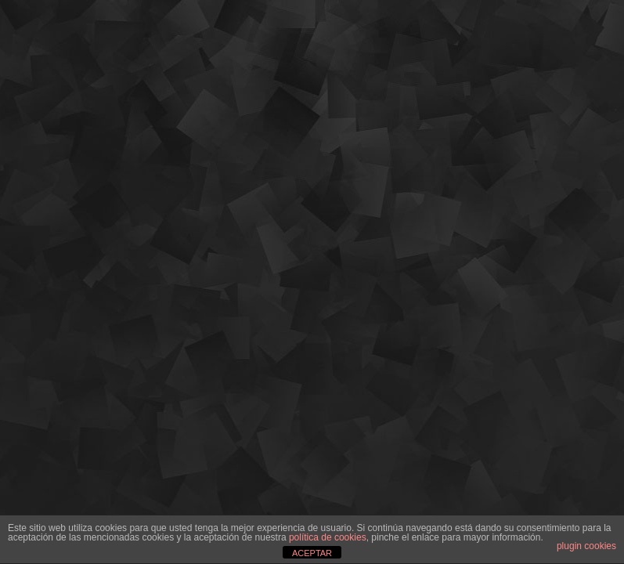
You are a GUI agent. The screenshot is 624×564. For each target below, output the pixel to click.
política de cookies (327, 537)
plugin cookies (586, 545)
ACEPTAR (312, 553)
